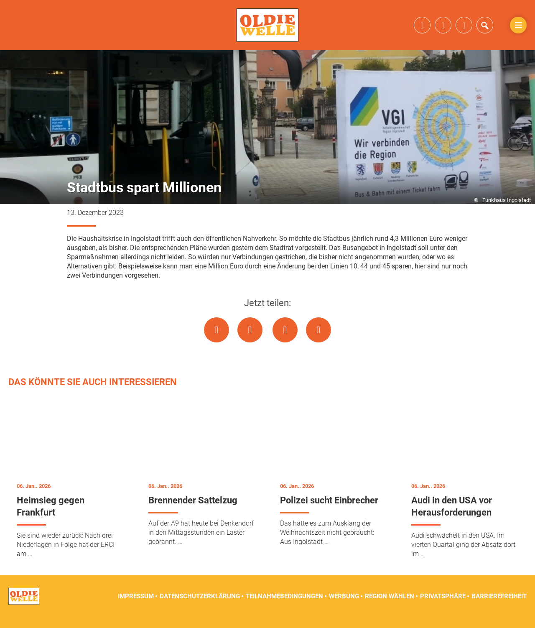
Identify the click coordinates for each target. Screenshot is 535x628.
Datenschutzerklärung (200, 607)
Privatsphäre (443, 607)
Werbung (344, 607)
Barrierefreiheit (499, 607)
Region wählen (389, 607)
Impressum (136, 607)
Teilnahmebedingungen (284, 607)
